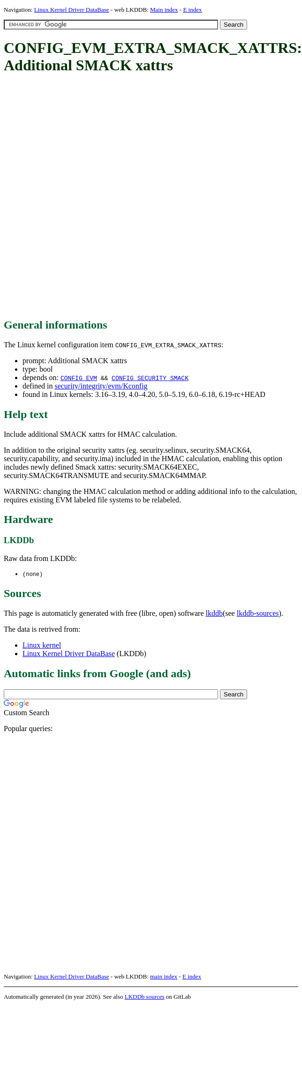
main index (163, 976)
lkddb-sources (258, 614)
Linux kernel (42, 646)
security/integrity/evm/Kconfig (100, 386)
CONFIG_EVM (78, 378)
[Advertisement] (112, 196)
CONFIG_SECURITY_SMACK (150, 378)
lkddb (214, 614)
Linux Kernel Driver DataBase (71, 9)
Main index (164, 9)
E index (192, 9)
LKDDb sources (145, 997)
